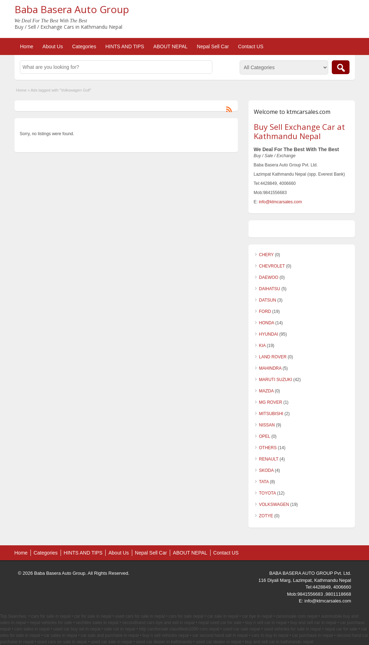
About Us (53, 46)
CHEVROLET (272, 266)
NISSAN (267, 425)
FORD (265, 311)
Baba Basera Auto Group (72, 9)
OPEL (264, 436)
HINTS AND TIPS (124, 46)
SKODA (266, 470)
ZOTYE (266, 515)
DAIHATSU (269, 288)
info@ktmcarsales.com (280, 201)
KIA (262, 345)
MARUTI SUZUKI (275, 379)
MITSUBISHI (271, 413)
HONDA (266, 322)
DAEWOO (269, 277)
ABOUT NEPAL (170, 46)
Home (26, 46)
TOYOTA (267, 493)
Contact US (251, 46)
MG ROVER (270, 402)
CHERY (266, 254)
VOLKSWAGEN (274, 504)
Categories (84, 46)
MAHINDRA (270, 368)
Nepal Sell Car (213, 46)
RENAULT (269, 459)
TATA (264, 481)
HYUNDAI (268, 334)
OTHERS (268, 447)
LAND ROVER (273, 356)
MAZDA (266, 390)
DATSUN (267, 300)
